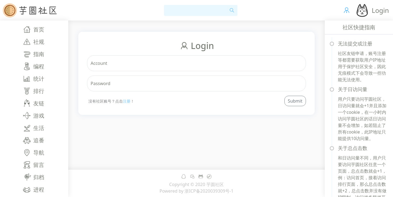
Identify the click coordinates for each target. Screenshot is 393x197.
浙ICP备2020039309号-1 (208, 191)
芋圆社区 (215, 184)
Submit (295, 101)
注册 (126, 101)
